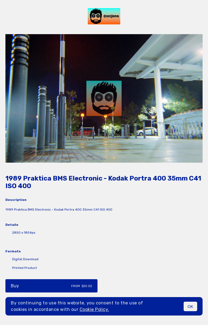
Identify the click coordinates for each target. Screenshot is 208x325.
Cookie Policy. (94, 309)
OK (190, 306)
